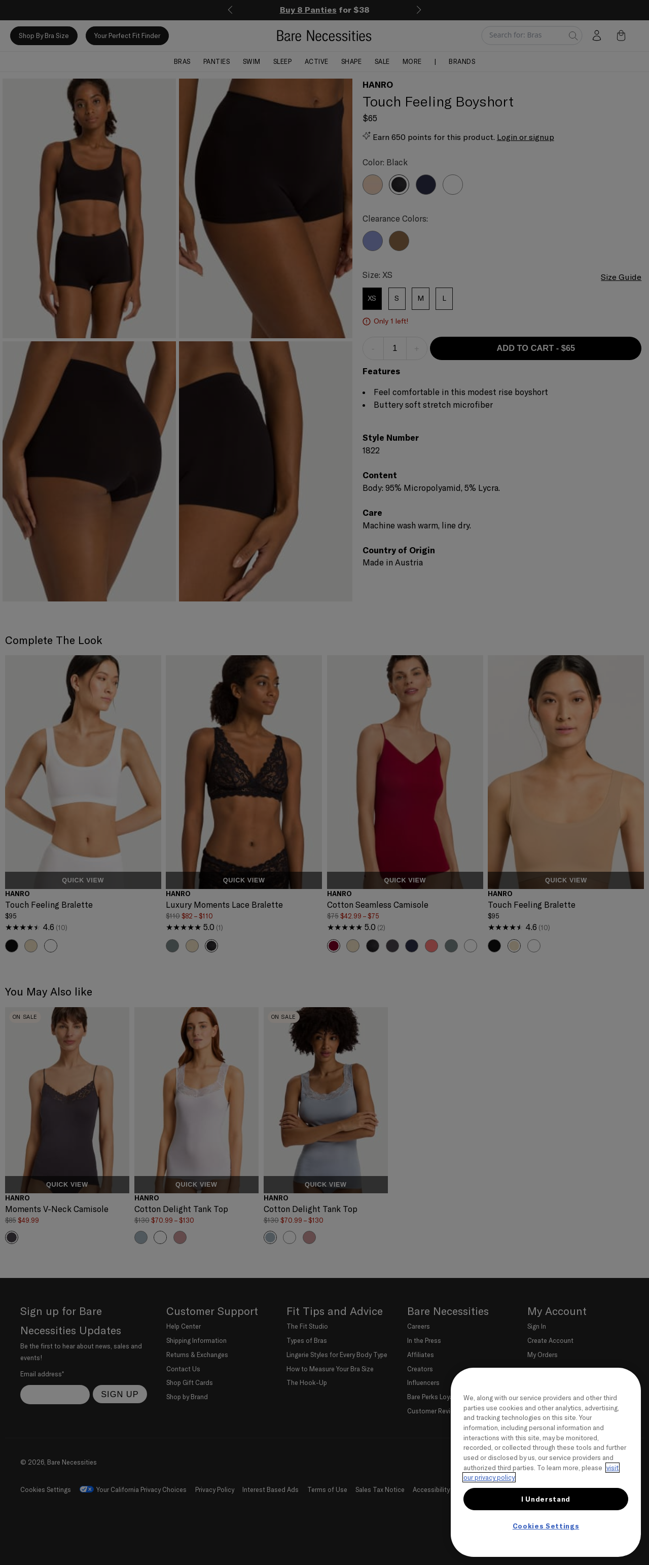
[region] (546, 1462)
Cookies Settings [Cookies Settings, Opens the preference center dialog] (546, 1526)
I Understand (545, 1499)
